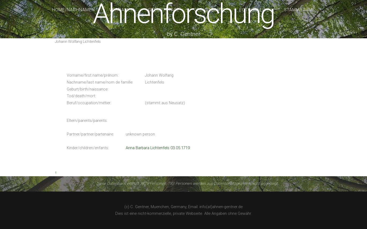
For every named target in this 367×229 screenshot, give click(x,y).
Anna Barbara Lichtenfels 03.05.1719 (158, 147)
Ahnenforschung (183, 14)
